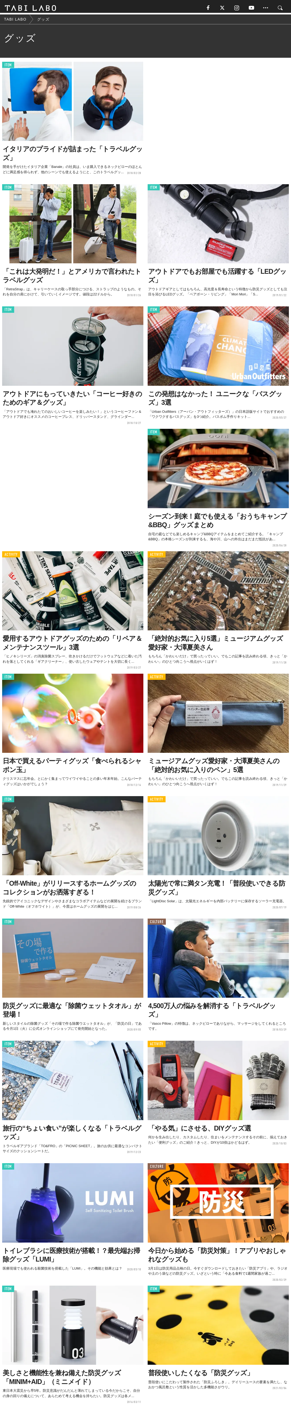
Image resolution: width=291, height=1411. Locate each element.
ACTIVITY (11, 556)
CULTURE (156, 924)
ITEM (8, 67)
